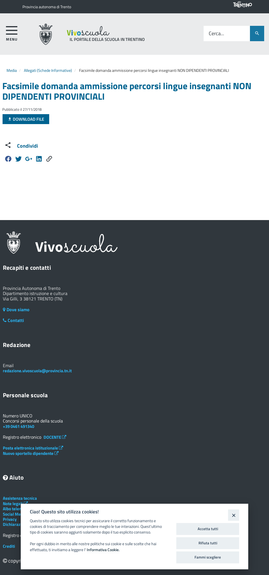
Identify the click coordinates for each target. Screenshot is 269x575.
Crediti (9, 546)
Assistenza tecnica (20, 498)
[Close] (233, 514)
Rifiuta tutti (207, 543)
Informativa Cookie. (103, 550)
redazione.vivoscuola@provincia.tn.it (37, 370)
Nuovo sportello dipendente (31, 453)
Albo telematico (20, 508)
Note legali (15, 503)
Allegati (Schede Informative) (48, 70)
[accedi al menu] (12, 32)
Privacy (10, 519)
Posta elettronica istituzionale (33, 448)
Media (12, 70)
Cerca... (216, 34)
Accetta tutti (208, 529)
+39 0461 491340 (18, 426)
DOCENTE (55, 437)
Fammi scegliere (207, 557)
